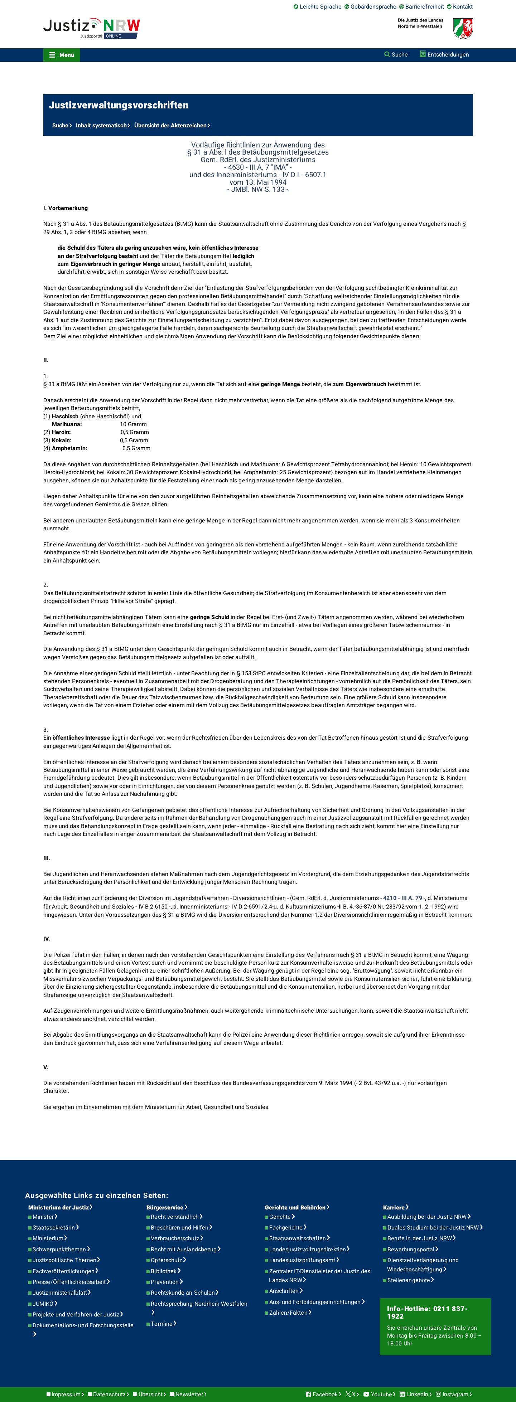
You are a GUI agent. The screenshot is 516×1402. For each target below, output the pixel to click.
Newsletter (189, 1394)
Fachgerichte (286, 1227)
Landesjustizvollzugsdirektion (307, 1249)
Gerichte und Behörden (295, 1207)
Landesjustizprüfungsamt (302, 1260)
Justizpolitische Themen (64, 1260)
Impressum (66, 1394)
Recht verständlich (174, 1217)
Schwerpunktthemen (59, 1249)
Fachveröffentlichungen (64, 1271)
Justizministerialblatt (60, 1293)
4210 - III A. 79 (402, 898)
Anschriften (284, 1291)
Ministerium (48, 1238)
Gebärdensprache (373, 7)
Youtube (381, 1394)
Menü (66, 55)
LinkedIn (417, 1394)
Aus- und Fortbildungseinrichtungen (315, 1302)
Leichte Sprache (321, 7)
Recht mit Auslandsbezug (184, 1249)
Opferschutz (166, 1260)
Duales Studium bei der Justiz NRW (433, 1227)
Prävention (165, 1282)
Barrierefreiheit (424, 7)
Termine (162, 1324)
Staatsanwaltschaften (297, 1238)
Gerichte (280, 1217)
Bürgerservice (164, 1207)
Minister (43, 1217)
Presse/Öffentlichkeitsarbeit (69, 1282)
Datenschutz (109, 1394)
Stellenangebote (408, 1280)
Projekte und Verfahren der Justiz (76, 1314)
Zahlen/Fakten (288, 1313)
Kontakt (463, 7)
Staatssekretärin (54, 1227)
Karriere (394, 1207)
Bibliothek (164, 1271)
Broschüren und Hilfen (179, 1227)
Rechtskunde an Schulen (183, 1293)
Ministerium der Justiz (58, 1207)
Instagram (456, 1394)
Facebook (325, 1394)
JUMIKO (43, 1304)
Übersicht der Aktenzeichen (170, 126)
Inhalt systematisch (101, 126)
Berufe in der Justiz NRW (419, 1238)
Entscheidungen (448, 54)
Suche (400, 54)
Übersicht (151, 1394)
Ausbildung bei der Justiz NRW (427, 1217)
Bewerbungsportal (410, 1249)
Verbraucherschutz (175, 1238)
